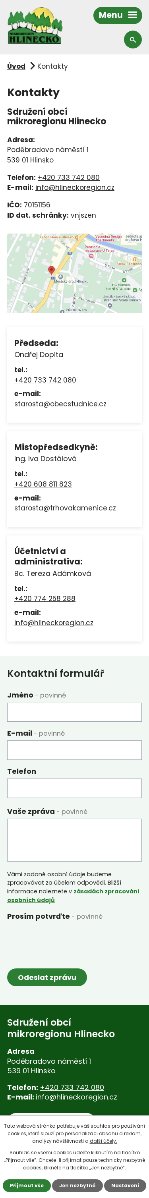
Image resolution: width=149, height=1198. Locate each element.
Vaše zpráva (47, 811)
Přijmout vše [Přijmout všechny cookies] (27, 1185)
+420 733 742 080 (69, 177)
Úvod (16, 66)
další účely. (103, 1141)
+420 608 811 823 (43, 484)
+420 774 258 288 (44, 598)
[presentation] (67, 939)
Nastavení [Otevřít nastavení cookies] (125, 1185)
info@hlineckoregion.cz (74, 187)
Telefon (21, 771)
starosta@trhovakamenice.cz (65, 508)
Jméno (36, 695)
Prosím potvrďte (55, 916)
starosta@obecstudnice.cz (60, 404)
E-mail (36, 733)
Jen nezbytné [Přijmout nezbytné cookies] (77, 1185)
